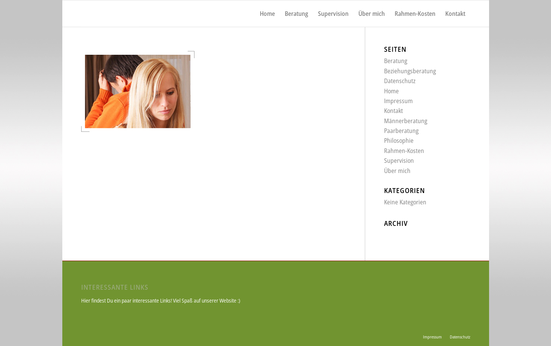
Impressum (398, 101)
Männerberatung (405, 121)
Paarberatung (401, 131)
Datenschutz (399, 81)
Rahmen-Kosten (404, 151)
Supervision (399, 160)
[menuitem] (267, 13)
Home (391, 91)
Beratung (395, 61)
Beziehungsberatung (410, 71)
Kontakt (393, 111)
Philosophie (399, 140)
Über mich (397, 171)
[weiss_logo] (110, 13)
